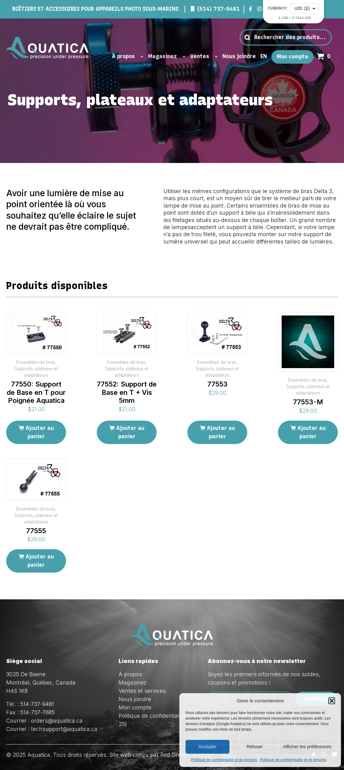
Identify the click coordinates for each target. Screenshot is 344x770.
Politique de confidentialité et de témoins (224, 760)
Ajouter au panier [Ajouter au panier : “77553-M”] (311, 432)
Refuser (255, 746)
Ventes (204, 56)
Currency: (278, 8)
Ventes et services (142, 691)
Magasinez (167, 56)
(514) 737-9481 (218, 9)
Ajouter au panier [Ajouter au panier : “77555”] (39, 560)
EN (263, 56)
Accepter (207, 746)
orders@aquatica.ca (57, 720)
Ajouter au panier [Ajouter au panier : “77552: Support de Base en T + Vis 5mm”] (130, 432)
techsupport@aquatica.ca (64, 729)
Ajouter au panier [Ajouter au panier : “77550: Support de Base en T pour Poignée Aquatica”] (39, 432)
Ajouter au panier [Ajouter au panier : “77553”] (221, 432)
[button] (332, 701)
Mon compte (292, 57)
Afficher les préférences (307, 746)
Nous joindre (239, 56)
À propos (127, 56)
